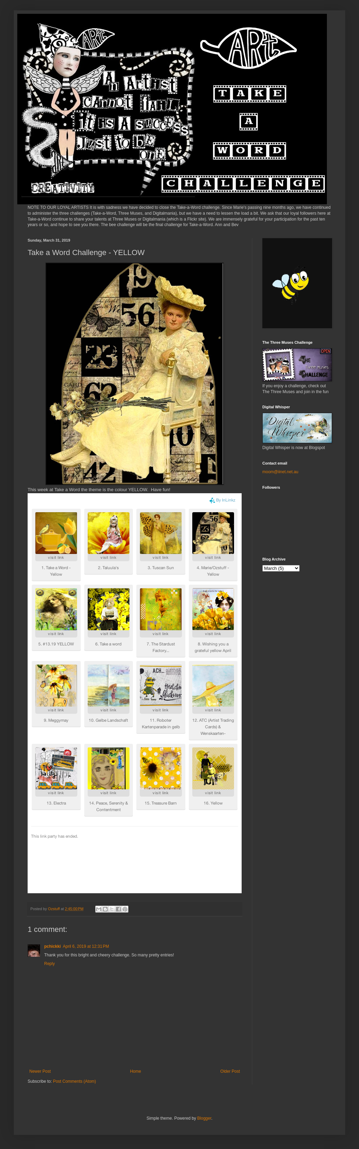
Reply (49, 963)
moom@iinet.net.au (280, 471)
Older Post (230, 1071)
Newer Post (40, 1071)
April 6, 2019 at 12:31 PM (86, 946)
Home (135, 1071)
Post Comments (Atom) (74, 1081)
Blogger (204, 1118)
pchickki (52, 946)
